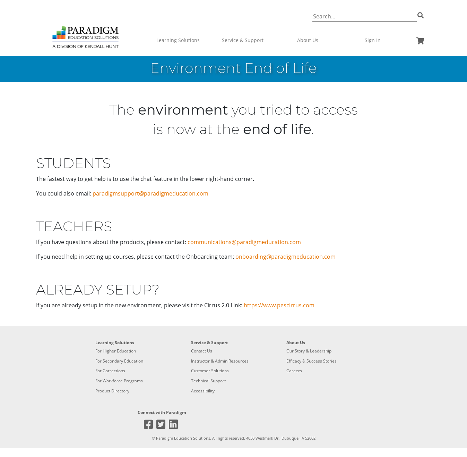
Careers (294, 371)
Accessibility (203, 391)
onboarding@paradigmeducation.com (285, 256)
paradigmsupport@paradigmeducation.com (150, 193)
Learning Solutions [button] (178, 40)
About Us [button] (307, 40)
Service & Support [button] (242, 40)
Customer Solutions (210, 371)
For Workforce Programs (119, 381)
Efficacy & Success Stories (311, 361)
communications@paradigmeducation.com (244, 242)
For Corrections (110, 371)
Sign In (373, 40)
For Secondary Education (119, 361)
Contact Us (201, 351)
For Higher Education (115, 351)
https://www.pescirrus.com (279, 305)
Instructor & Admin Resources (220, 361)
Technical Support (208, 381)
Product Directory (112, 391)
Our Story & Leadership (308, 351)
